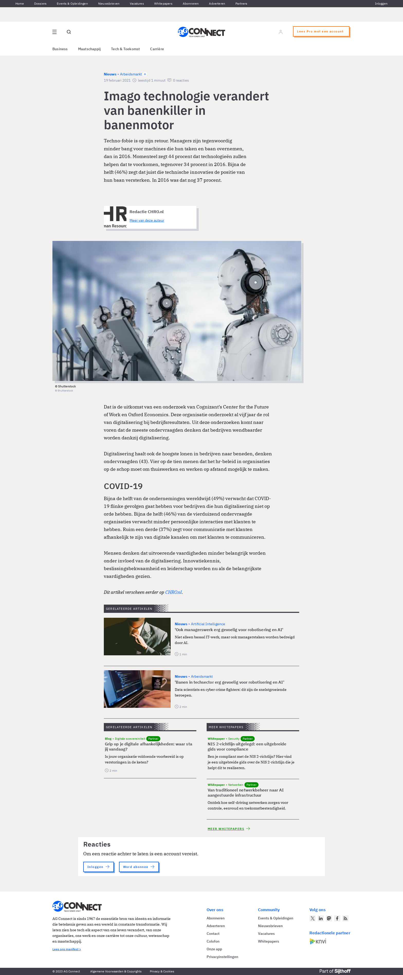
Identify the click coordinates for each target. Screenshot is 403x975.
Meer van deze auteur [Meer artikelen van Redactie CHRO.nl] (147, 220)
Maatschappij (89, 49)
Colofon (213, 941)
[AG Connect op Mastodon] (329, 918)
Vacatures (137, 3)
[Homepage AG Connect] (201, 32)
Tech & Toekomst (125, 49)
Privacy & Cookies (162, 971)
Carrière (157, 49)
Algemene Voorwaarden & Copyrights (116, 971)
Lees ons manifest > (66, 949)
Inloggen (381, 3)
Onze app (214, 949)
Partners (241, 3)
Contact (213, 933)
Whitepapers (163, 3)
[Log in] (281, 32)
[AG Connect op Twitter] (312, 918)
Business (60, 49)
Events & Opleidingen (72, 3)
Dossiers (40, 3)
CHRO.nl (173, 592)
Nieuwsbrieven (109, 3)
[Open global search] (69, 32)
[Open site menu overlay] (54, 32)
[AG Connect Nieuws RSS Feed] (345, 918)
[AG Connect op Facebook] (337, 918)
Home (19, 3)
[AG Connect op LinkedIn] (321, 918)
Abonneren (191, 3)
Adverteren (217, 3)
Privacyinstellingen (222, 956)
